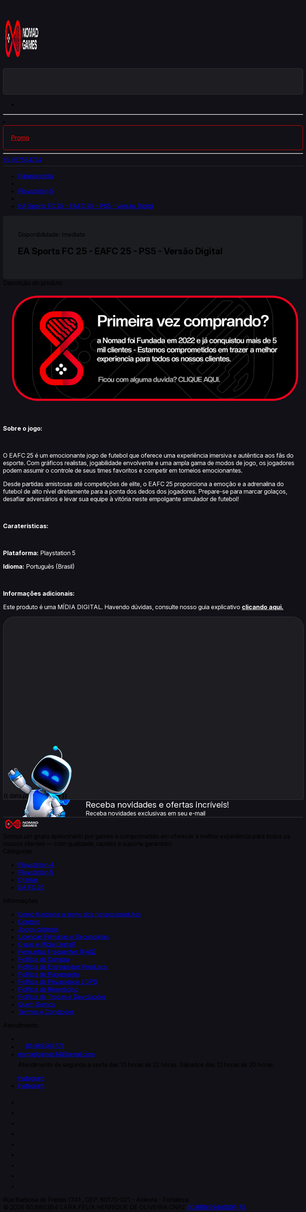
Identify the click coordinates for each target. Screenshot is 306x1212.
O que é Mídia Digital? (47, 944)
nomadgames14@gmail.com (56, 1054)
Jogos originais (38, 929)
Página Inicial (36, 176)
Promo (20, 137)
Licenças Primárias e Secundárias (63, 936)
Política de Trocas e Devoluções (62, 996)
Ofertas (28, 879)
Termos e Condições (46, 1011)
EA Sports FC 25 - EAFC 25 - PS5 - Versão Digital (86, 206)
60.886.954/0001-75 (216, 1207)
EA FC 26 (31, 887)
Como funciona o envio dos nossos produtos (79, 914)
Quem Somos (36, 1004)
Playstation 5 (35, 191)
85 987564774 (22, 159)
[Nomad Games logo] (22, 64)
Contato (29, 921)
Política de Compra (43, 959)
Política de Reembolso (48, 989)
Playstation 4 (36, 864)
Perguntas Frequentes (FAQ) (57, 951)
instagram (31, 1078)
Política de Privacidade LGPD (58, 981)
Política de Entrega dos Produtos (62, 966)
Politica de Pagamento (48, 974)
